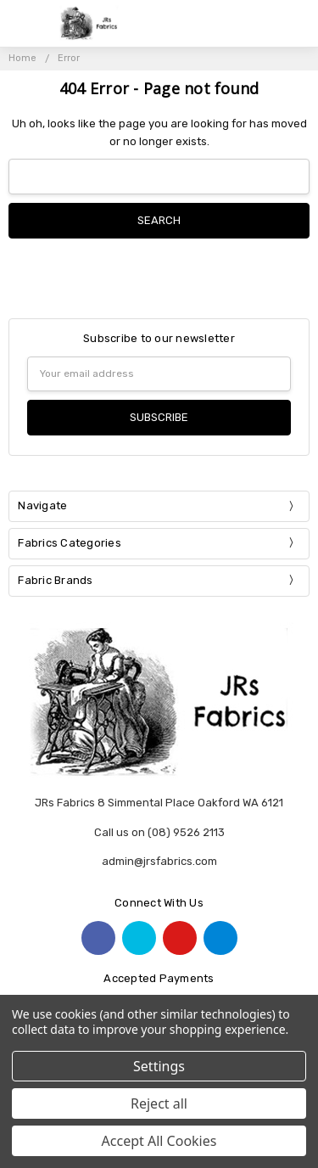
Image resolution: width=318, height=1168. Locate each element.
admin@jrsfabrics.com (159, 861)
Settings (159, 1066)
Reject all (159, 1103)
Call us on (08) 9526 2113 (159, 832)
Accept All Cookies (159, 1141)
